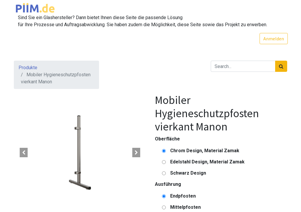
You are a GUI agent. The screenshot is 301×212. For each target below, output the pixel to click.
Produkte (28, 67)
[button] (24, 152)
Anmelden (273, 39)
